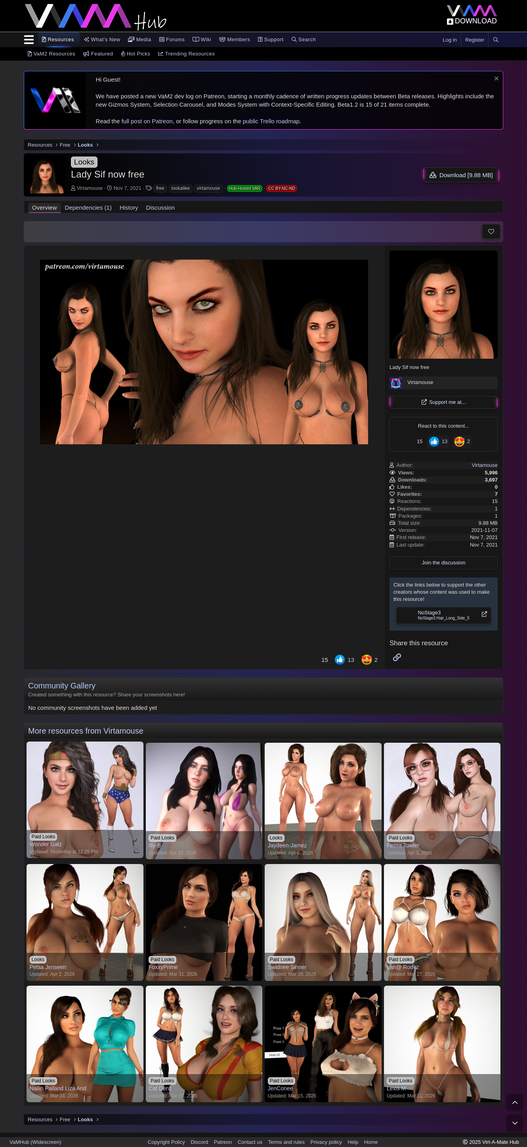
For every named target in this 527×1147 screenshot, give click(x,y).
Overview (44, 207)
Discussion (160, 207)
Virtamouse (90, 188)
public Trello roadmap (271, 121)
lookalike (181, 188)
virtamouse (208, 188)
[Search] (495, 40)
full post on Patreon (147, 121)
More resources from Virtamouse (85, 730)
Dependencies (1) (88, 207)
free (160, 188)
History (129, 207)
